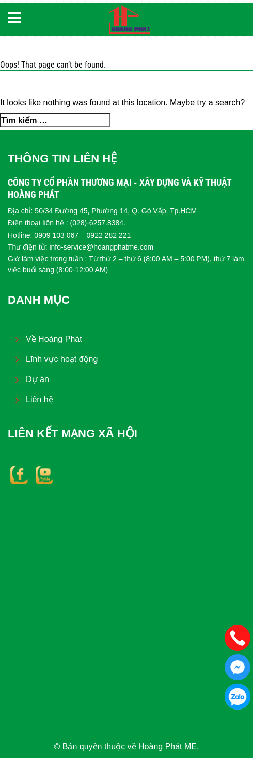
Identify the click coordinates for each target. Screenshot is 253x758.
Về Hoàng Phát (54, 339)
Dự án (37, 379)
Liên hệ (39, 399)
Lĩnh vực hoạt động (62, 359)
